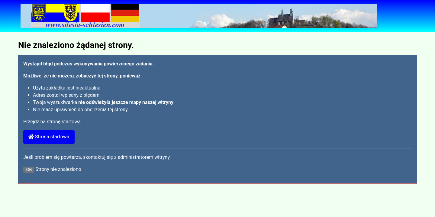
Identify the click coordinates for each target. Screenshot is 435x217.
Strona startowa (48, 137)
